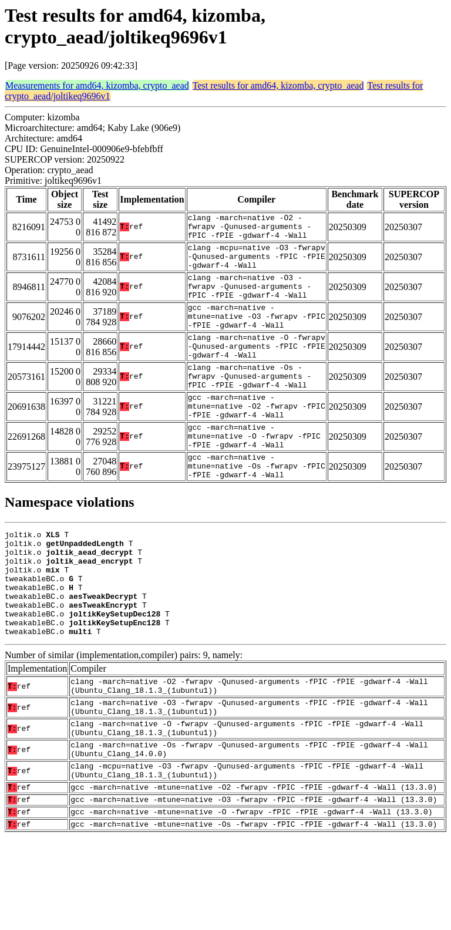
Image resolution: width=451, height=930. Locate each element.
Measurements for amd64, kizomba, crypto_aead (97, 85)
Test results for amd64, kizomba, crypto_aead (278, 85)
